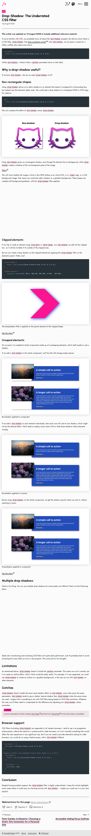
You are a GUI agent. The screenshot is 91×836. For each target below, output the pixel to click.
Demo (4, 170)
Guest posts (32, 833)
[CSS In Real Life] (4, 4)
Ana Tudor (35, 713)
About (23, 833)
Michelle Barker (9, 833)
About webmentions (41, 801)
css (4, 11)
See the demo (7, 333)
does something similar (37, 42)
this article (55, 713)
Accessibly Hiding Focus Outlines (72, 818)
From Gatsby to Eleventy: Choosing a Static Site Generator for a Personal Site (21, 821)
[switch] (68, 4)
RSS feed (43, 833)
